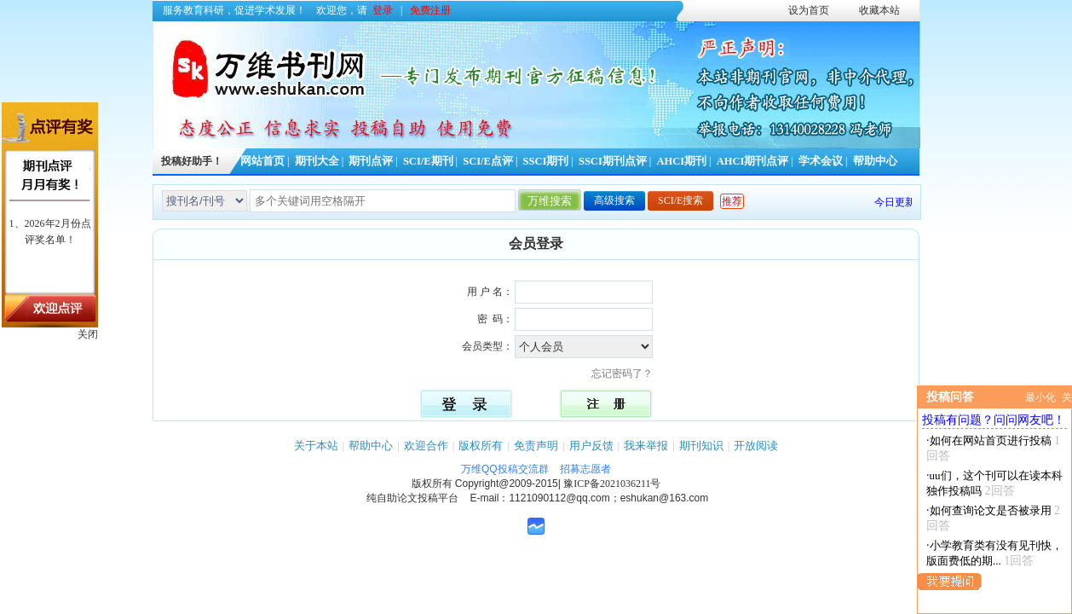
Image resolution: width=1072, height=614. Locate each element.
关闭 (88, 334)
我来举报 (646, 445)
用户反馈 (591, 445)
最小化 (1040, 397)
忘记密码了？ (627, 373)
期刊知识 (701, 445)
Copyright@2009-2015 (506, 483)
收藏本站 (879, 10)
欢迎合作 (426, 445)
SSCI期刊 (546, 161)
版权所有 (480, 445)
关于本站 (316, 445)
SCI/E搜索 (680, 200)
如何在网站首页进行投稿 (991, 440)
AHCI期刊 (681, 161)
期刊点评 (371, 161)
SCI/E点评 (488, 161)
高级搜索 (614, 200)
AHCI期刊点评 (753, 161)
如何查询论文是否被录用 (991, 510)
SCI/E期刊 (428, 161)
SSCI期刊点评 (613, 161)
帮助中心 (875, 161)
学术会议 (820, 161)
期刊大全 (317, 161)
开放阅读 (756, 445)
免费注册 (430, 10)
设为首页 (808, 10)
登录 (382, 10)
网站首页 (262, 161)
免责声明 (536, 445)
